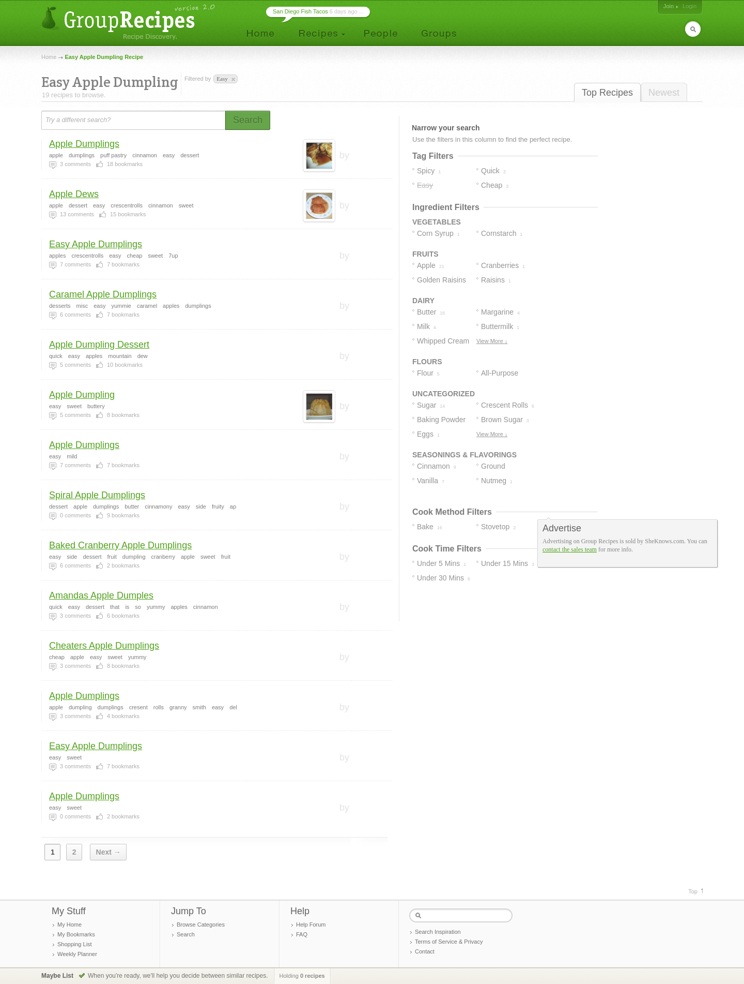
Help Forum (311, 924)
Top (693, 891)
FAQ (301, 934)
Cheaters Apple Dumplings (104, 645)
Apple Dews (74, 194)
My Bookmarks (76, 934)
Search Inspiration (438, 932)
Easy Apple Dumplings (95, 244)
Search (186, 934)
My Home (69, 924)
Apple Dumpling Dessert (99, 344)
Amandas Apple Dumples (101, 595)
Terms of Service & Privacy (449, 941)
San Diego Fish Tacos (300, 11)
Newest (663, 92)
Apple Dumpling (82, 395)
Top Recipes (607, 92)
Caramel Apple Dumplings (103, 294)
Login (689, 6)
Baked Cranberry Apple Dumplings (120, 545)
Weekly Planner (77, 954)
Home (48, 57)
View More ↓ (491, 341)
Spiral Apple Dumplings (97, 495)
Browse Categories (201, 924)
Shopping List (74, 944)
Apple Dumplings (84, 144)
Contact (425, 951)
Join (668, 6)
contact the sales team (569, 549)
